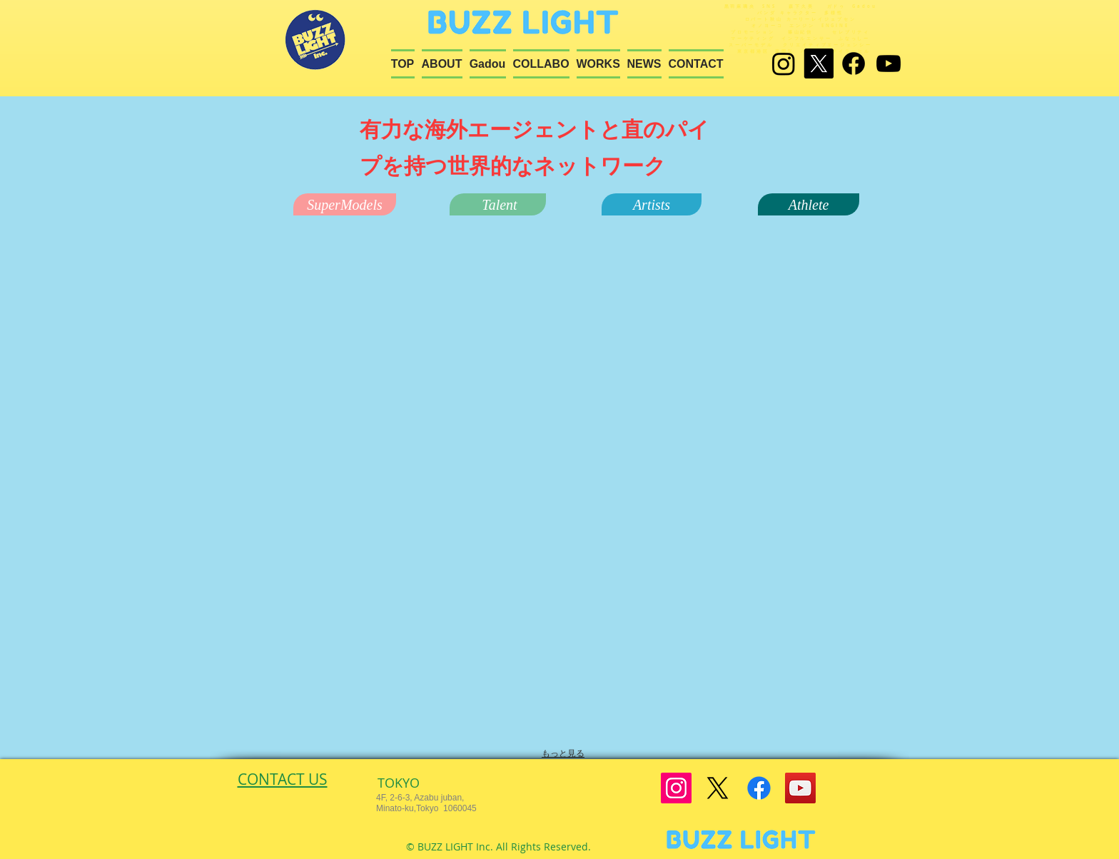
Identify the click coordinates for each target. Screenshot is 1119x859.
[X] (819, 63)
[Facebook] (854, 63)
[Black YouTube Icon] (888, 63)
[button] (344, 204)
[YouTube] (800, 788)
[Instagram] (784, 63)
